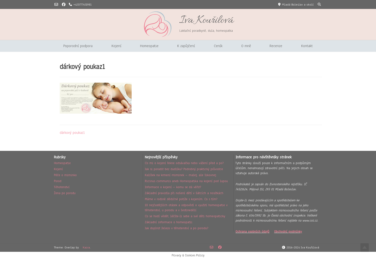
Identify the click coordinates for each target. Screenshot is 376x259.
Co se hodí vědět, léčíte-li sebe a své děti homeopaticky (185, 216)
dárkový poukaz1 (72, 132)
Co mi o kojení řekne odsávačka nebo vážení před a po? (184, 163)
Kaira (86, 247)
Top (364, 247)
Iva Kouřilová (206, 20)
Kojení (116, 45)
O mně (246, 45)
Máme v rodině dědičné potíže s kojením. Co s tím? (181, 199)
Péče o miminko (65, 175)
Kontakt (307, 45)
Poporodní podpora (78, 45)
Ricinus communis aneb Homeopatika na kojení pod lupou (186, 181)
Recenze (276, 45)
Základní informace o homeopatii (168, 222)
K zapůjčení (186, 45)
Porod (57, 181)
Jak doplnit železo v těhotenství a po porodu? (176, 228)
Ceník (218, 45)
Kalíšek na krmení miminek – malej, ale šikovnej (180, 175)
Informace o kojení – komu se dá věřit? (173, 187)
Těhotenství (62, 187)
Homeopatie (149, 45)
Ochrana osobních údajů (252, 231)
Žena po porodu (65, 193)
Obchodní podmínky (288, 231)
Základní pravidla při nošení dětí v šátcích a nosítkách (184, 193)
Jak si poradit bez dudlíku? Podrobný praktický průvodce (184, 169)
